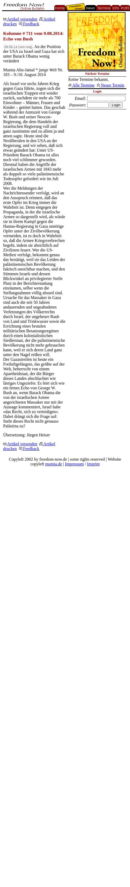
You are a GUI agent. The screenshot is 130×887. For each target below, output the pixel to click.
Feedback (29, 24)
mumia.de (53, 464)
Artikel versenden (20, 19)
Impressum (74, 464)
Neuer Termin (110, 85)
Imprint (93, 464)
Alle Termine (81, 85)
